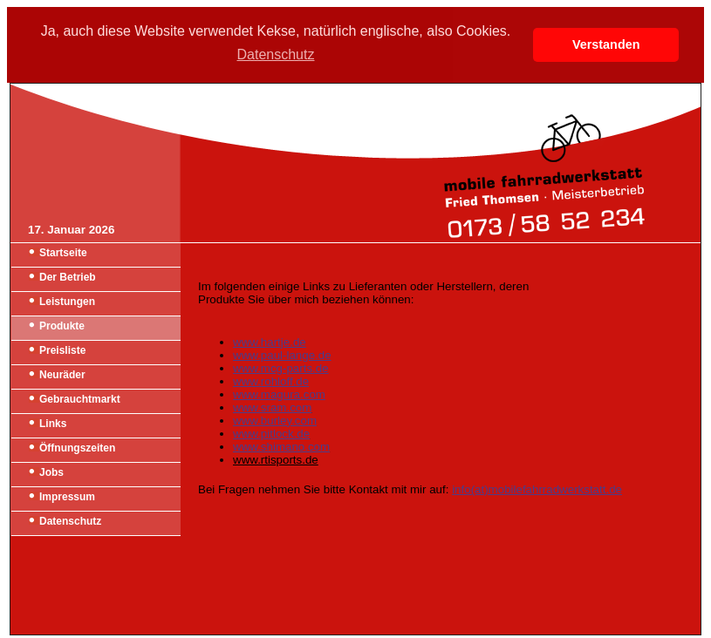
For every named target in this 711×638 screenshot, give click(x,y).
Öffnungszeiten (77, 448)
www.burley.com (275, 420)
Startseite (63, 253)
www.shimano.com (281, 446)
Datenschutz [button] (276, 54)
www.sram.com (272, 407)
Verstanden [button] (606, 44)
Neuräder (62, 375)
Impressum (67, 497)
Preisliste (62, 350)
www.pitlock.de (271, 433)
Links (52, 423)
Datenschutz (70, 521)
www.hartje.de (269, 342)
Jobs (51, 472)
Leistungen (67, 301)
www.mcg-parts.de (281, 368)
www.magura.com (279, 394)
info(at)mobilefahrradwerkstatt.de (537, 489)
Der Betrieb (67, 277)
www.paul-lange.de (282, 355)
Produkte (62, 326)
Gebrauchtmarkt (79, 399)
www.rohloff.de (271, 381)
